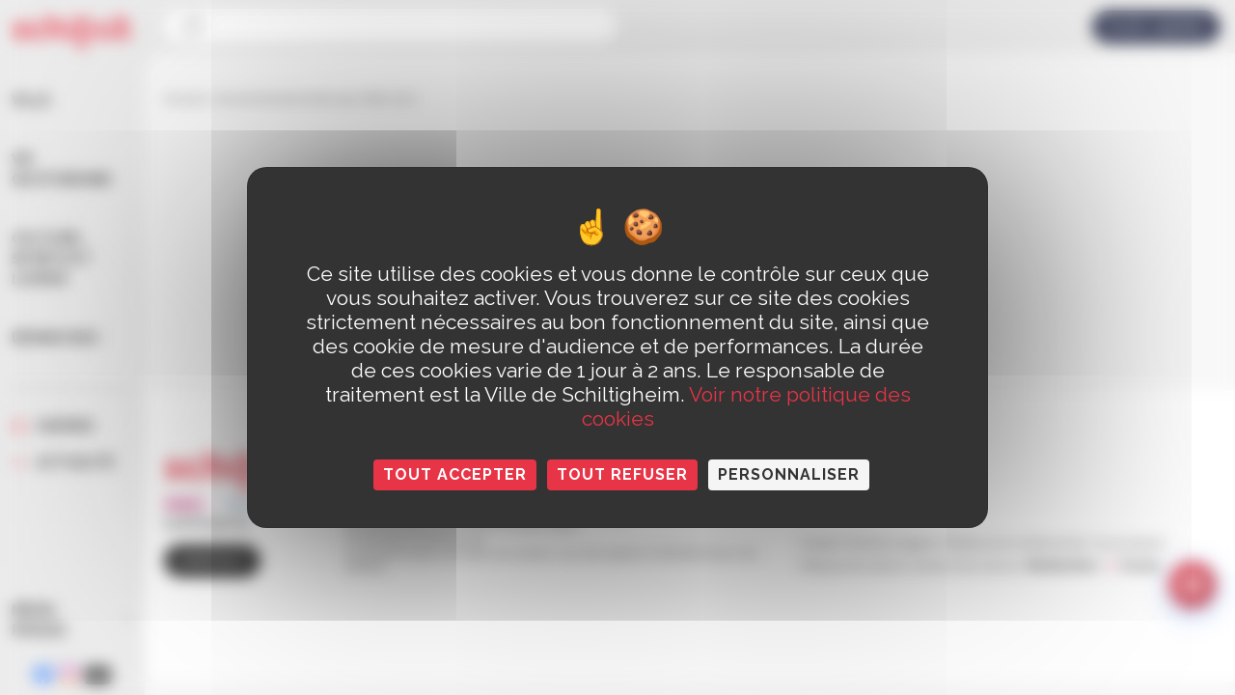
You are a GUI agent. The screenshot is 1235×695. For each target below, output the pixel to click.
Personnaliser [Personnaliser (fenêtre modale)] (789, 474)
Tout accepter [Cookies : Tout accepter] (455, 474)
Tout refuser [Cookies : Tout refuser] (622, 474)
